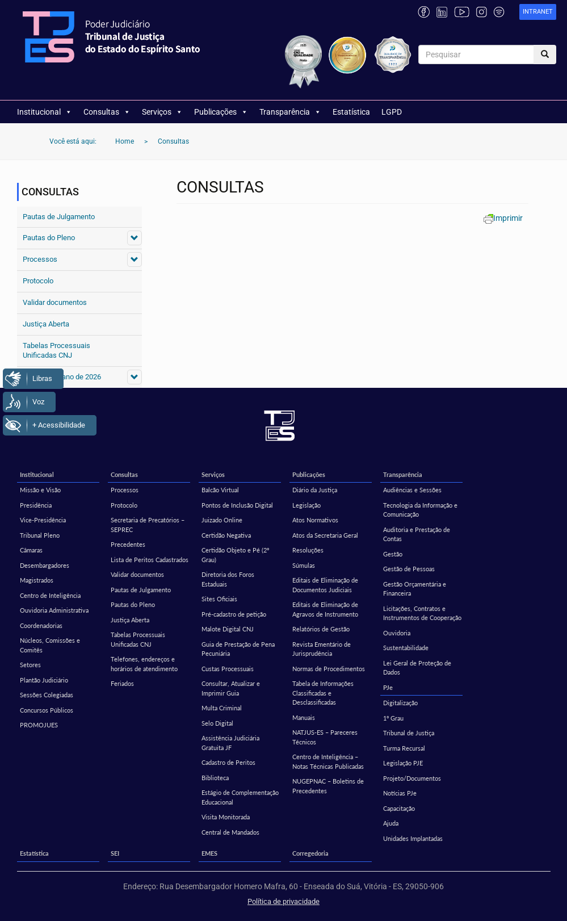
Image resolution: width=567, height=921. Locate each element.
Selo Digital (217, 723)
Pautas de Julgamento (59, 216)
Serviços (162, 112)
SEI (115, 853)
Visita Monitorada (225, 816)
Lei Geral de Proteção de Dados (417, 667)
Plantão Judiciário (44, 680)
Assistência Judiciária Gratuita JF (230, 742)
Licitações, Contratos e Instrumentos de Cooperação (422, 613)
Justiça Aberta (46, 324)
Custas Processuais (227, 668)
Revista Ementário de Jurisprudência (321, 649)
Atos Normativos (315, 520)
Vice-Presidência (43, 520)
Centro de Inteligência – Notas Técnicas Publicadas (328, 761)
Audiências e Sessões (412, 489)
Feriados (122, 683)
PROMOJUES (39, 725)
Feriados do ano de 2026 (62, 376)
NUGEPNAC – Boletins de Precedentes (328, 785)
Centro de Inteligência (50, 595)
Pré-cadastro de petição (233, 614)
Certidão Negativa (226, 535)
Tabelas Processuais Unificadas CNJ (56, 350)
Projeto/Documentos (412, 778)
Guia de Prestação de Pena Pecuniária (238, 649)
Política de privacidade (283, 901)
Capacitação (399, 808)
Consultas (107, 112)
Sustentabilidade (406, 647)
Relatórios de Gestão (321, 629)
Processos (40, 259)
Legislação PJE (403, 763)
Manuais (303, 717)
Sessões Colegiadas (46, 694)
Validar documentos (55, 302)
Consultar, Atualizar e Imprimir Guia (230, 688)
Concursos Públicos (46, 710)
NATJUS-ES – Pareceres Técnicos (325, 737)
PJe (388, 687)
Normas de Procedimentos (328, 668)
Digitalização (400, 702)
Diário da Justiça (314, 489)
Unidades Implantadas (413, 838)
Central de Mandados (230, 832)
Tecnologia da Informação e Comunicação (420, 509)
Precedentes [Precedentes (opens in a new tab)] (128, 544)
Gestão (392, 554)
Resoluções (308, 550)
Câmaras (31, 550)
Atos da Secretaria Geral (325, 535)
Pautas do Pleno (49, 237)
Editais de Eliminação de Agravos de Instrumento (325, 609)
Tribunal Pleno (40, 535)
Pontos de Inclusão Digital (237, 505)
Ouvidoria (396, 633)
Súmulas (303, 565)
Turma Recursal (404, 748)
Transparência (290, 112)
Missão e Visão (40, 489)
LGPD (391, 111)
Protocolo (38, 281)
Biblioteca (215, 777)
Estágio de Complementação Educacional (240, 797)
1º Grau (393, 718)
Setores (30, 664)
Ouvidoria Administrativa (54, 610)
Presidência (36, 505)
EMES (209, 853)
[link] (537, 12)
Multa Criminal (221, 707)
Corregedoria (310, 853)
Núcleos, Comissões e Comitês (50, 645)
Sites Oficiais (219, 598)
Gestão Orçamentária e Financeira (414, 588)
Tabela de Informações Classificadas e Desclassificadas (323, 693)
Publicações (221, 112)
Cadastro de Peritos (228, 762)
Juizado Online (221, 520)
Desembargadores (44, 565)
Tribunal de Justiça (408, 732)
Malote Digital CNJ (227, 629)
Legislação (306, 505)
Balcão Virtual (220, 489)
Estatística (351, 111)
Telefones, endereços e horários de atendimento (144, 663)
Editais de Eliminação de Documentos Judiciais (325, 584)
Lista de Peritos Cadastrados (149, 559)
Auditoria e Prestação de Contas (416, 534)
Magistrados (36, 580)
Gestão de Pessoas (409, 568)
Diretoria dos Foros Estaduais (227, 579)
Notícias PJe (400, 793)
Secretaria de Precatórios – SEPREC (147, 524)
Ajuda (390, 823)
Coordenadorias (41, 625)
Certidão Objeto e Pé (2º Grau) (235, 554)
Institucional (44, 112)
